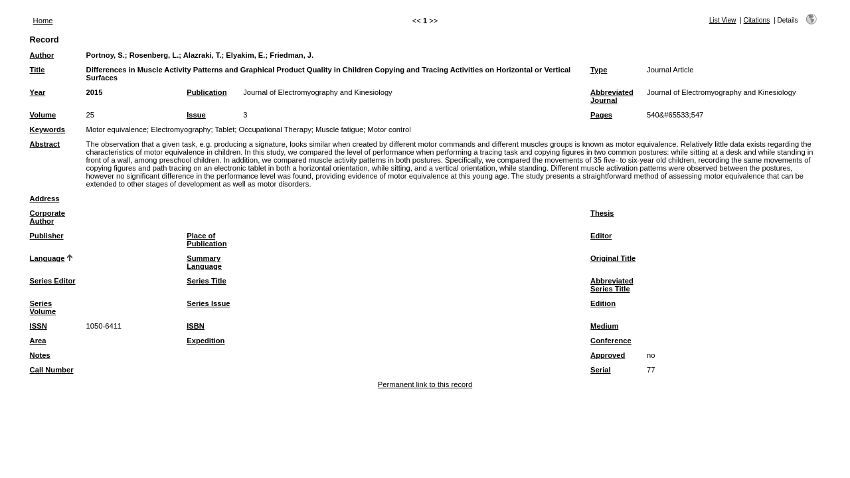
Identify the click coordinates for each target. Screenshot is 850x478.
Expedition (205, 341)
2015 (94, 92)
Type (598, 70)
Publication (206, 92)
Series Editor (53, 281)
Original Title (613, 258)
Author (42, 55)
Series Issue (208, 303)
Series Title (206, 281)
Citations (757, 20)
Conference (611, 341)
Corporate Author (47, 217)
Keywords (47, 129)
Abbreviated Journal (612, 96)
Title (37, 70)
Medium (604, 326)
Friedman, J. (291, 55)
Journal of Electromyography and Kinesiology (317, 92)
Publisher (47, 236)
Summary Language (204, 262)
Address (45, 198)
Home (43, 21)
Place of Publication (206, 240)
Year (38, 92)
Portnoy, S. (105, 55)
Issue (196, 115)
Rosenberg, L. (154, 55)
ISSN (38, 326)
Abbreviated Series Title (612, 285)
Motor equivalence (116, 129)
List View (722, 20)
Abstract (45, 144)
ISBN (196, 326)
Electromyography (181, 129)
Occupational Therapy (275, 129)
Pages (601, 115)
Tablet (224, 129)
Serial (600, 370)
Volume (43, 115)
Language (47, 258)
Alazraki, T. (202, 55)
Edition (603, 303)
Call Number (52, 370)
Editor (601, 236)
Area (38, 341)
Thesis (602, 213)
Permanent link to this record (425, 384)
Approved (607, 355)
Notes (40, 355)
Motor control (388, 129)
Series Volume (43, 307)
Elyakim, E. (245, 55)
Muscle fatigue (339, 129)
